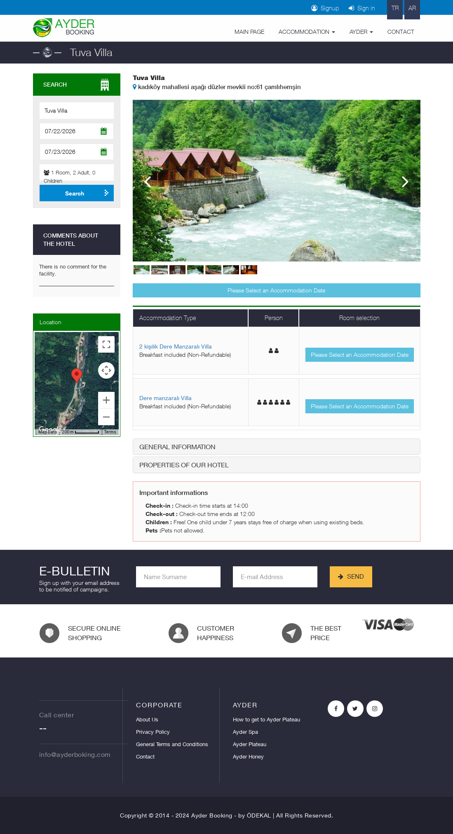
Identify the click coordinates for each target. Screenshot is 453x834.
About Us (147, 719)
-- (43, 730)
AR (412, 8)
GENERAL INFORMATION (177, 446)
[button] (76, 376)
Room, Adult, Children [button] (69, 176)
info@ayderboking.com (75, 754)
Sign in (362, 8)
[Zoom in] (106, 400)
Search (74, 193)
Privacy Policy (153, 731)
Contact (145, 756)
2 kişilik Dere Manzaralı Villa (175, 346)
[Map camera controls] (106, 370)
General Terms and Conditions (172, 744)
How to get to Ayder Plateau (266, 719)
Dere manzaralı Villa (165, 397)
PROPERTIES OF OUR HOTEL (184, 465)
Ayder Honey (248, 756)
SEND (351, 576)
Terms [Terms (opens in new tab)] (110, 432)
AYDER (361, 31)
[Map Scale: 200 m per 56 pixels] (80, 432)
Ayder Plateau (249, 744)
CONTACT (400, 31)
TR (395, 8)
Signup (325, 8)
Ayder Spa (245, 731)
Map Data (47, 432)
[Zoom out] (106, 417)
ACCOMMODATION (307, 31)
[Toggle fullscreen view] (106, 344)
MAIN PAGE (249, 31)
